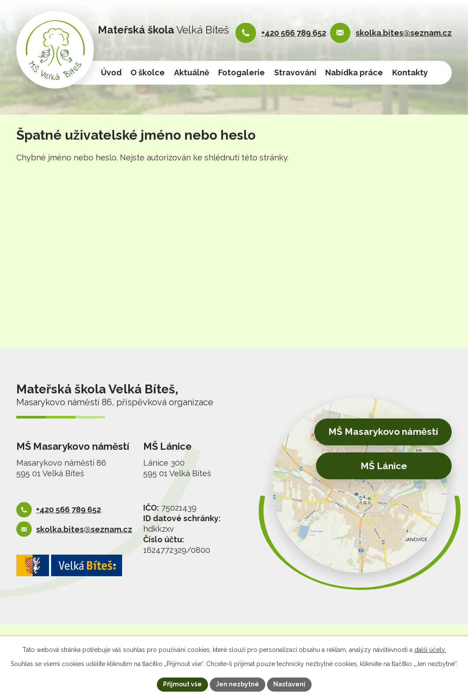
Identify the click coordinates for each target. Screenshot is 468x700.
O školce (147, 72)
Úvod (111, 72)
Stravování (295, 72)
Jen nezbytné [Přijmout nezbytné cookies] (237, 684)
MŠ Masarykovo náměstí (383, 431)
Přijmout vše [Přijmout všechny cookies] (182, 684)
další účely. (430, 649)
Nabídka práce (354, 72)
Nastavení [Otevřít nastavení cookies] (289, 684)
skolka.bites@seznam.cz (404, 32)
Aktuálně (191, 72)
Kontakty (410, 72)
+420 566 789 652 (293, 32)
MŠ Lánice (383, 465)
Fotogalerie (241, 72)
